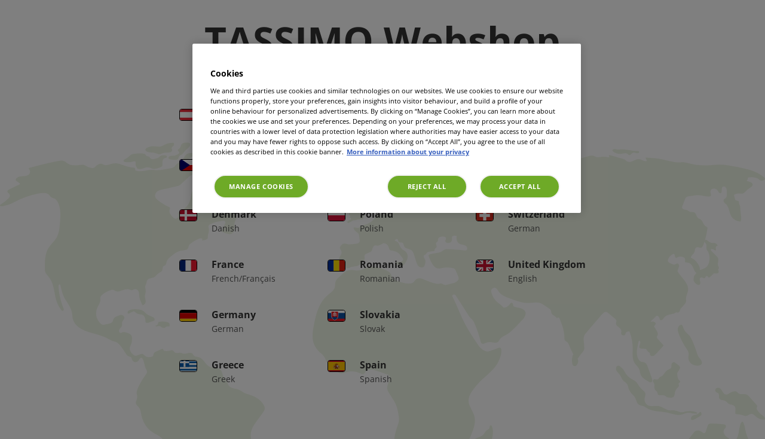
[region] (386, 128)
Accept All (520, 186)
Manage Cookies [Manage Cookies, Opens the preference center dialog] (261, 186)
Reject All (427, 186)
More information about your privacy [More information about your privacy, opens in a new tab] (408, 151)
